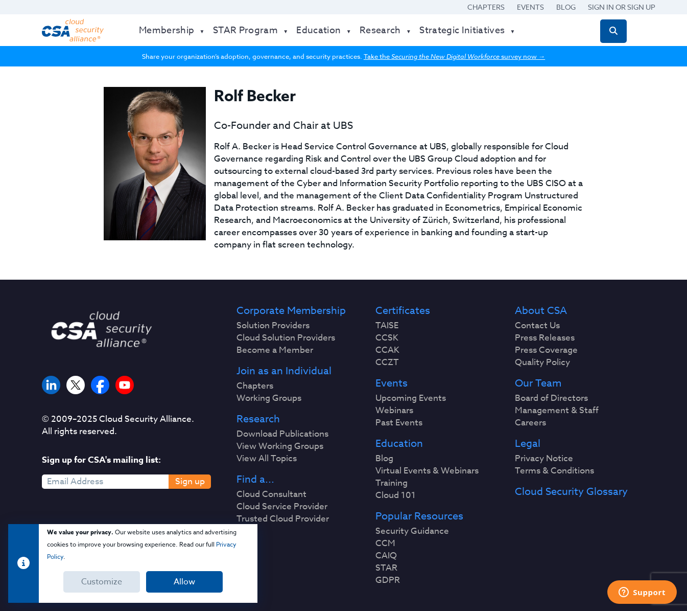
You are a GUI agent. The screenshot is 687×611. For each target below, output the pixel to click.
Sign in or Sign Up (621, 7)
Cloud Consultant (271, 494)
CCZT (387, 362)
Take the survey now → (454, 56)
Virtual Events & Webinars (427, 471)
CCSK (386, 338)
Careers (530, 423)
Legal (527, 443)
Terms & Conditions (554, 471)
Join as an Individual (283, 371)
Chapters (486, 7)
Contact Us (537, 326)
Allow (184, 582)
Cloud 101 (395, 495)
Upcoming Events (410, 398)
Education (399, 443)
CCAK (387, 350)
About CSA (541, 311)
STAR (386, 568)
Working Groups (268, 398)
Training (391, 483)
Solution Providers (273, 326)
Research (258, 419)
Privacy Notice (544, 458)
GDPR (387, 580)
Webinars (394, 410)
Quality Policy (542, 362)
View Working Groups (279, 446)
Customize (101, 582)
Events (530, 7)
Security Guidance (412, 531)
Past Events (398, 423)
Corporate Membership (291, 311)
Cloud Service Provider (281, 507)
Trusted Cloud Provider (282, 519)
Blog (566, 7)
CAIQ (386, 556)
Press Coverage (546, 350)
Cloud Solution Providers (285, 338)
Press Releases (545, 338)
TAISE (386, 326)
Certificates (402, 311)
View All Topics (266, 458)
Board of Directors (551, 398)
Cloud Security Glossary (571, 492)
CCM (385, 543)
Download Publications (282, 434)
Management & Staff (557, 410)
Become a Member (274, 350)
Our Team (538, 383)
